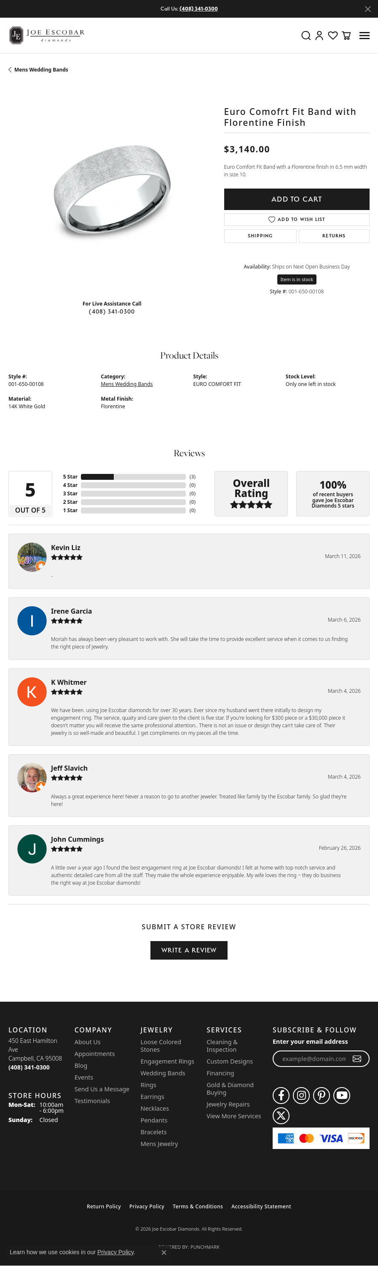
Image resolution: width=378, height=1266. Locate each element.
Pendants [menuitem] (154, 1120)
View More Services (233, 1116)
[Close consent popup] (163, 1252)
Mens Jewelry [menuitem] (159, 1144)
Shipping (260, 236)
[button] (306, 35)
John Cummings (77, 839)
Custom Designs (229, 1061)
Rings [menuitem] (148, 1085)
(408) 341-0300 (112, 311)
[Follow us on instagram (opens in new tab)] (301, 1095)
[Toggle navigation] (364, 36)
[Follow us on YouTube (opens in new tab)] (341, 1095)
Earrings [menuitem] (152, 1097)
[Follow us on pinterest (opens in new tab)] (321, 1095)
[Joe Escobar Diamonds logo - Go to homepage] (46, 35)
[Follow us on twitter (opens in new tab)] (281, 1115)
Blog (81, 1065)
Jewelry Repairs (227, 1104)
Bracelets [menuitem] (154, 1132)
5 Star (70, 476)
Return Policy (104, 1206)
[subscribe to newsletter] (357, 1059)
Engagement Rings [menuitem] (168, 1061)
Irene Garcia (71, 611)
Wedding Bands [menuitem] (163, 1073)
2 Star (70, 501)
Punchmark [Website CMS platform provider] (205, 1247)
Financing (220, 1073)
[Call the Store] (29, 1067)
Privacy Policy (146, 1206)
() (192, 476)
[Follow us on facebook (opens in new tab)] (281, 1095)
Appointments (95, 1054)
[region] (112, 189)
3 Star (70, 493)
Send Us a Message (102, 1089)
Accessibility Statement (261, 1206)
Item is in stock (297, 279)
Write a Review (189, 950)
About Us (88, 1042)
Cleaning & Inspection (222, 1045)
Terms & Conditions (198, 1206)
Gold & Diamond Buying (230, 1088)
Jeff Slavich (69, 768)
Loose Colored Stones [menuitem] (161, 1045)
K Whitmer (69, 682)
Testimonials (92, 1101)
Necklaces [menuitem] (155, 1108)
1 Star (70, 510)
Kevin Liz (65, 547)
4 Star (70, 485)
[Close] (367, 9)
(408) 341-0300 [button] (199, 8)
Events (84, 1077)
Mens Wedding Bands (41, 69)
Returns (334, 236)
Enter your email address (310, 1041)
